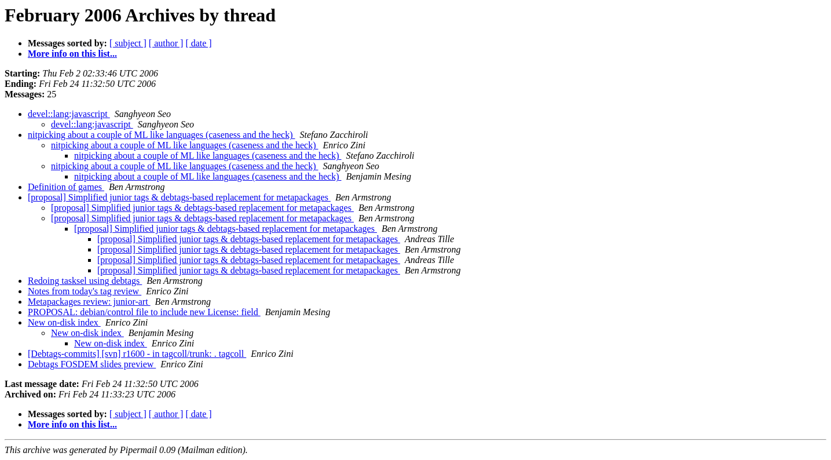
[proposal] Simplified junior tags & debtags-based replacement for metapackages (179, 197)
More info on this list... (72, 54)
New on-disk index (64, 322)
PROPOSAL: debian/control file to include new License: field (144, 312)
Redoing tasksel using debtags (85, 281)
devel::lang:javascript (69, 114)
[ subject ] (128, 43)
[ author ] (166, 43)
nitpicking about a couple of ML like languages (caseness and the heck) (161, 135)
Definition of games (66, 187)
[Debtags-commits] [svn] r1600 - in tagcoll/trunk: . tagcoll (137, 354)
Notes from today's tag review (84, 291)
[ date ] (198, 43)
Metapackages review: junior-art (89, 301)
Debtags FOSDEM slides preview (92, 364)
